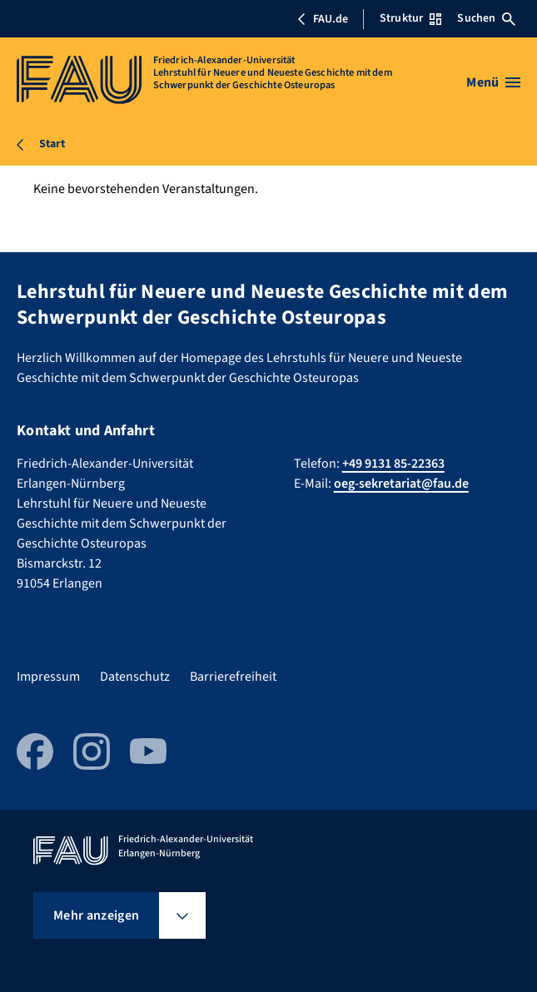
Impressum (48, 676)
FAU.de (322, 19)
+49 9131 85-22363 (393, 463)
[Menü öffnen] (493, 82)
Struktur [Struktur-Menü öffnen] (410, 18)
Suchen (486, 18)
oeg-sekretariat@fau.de (401, 483)
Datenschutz (135, 676)
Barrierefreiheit (233, 676)
